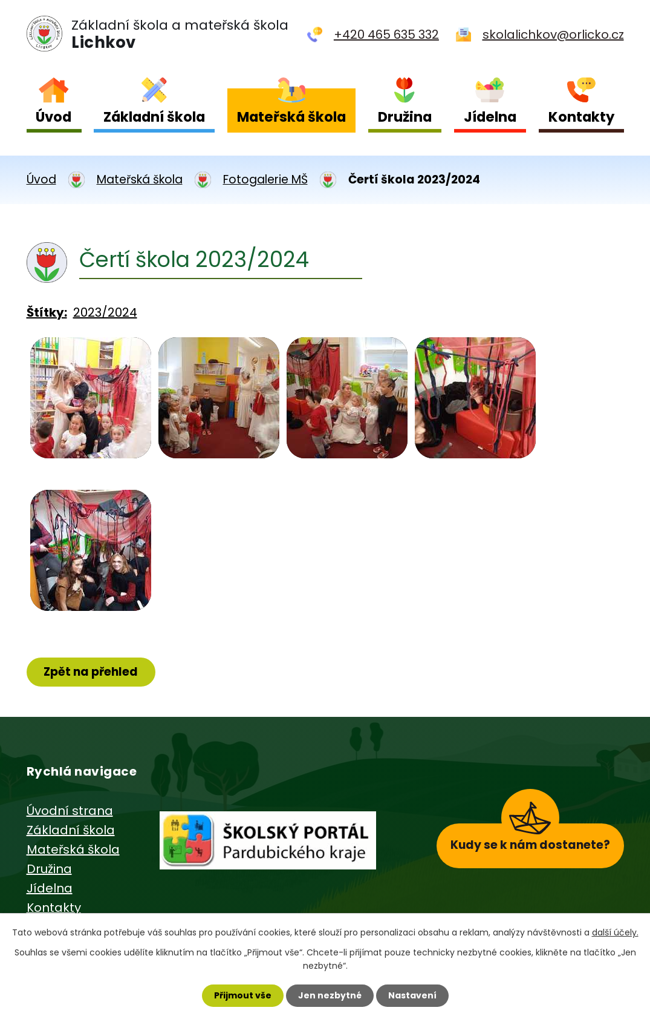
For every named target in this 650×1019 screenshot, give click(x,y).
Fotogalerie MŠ (265, 179)
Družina (405, 117)
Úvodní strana (70, 810)
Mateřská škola (291, 117)
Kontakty (581, 117)
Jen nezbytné (330, 995)
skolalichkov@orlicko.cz (553, 34)
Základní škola (154, 117)
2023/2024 (105, 312)
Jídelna (490, 117)
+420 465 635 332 (386, 34)
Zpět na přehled (91, 672)
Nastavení (412, 995)
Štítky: (47, 312)
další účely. (615, 932)
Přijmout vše (242, 995)
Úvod (53, 117)
